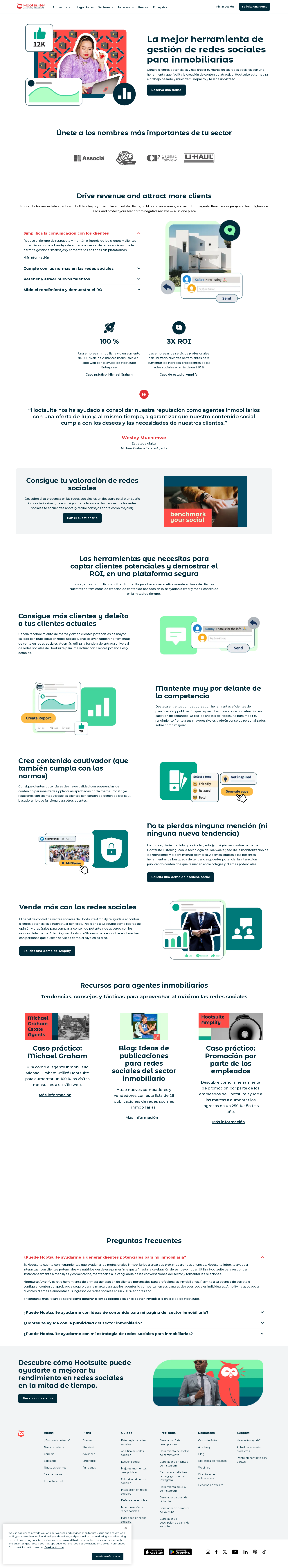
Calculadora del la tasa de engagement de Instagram (174, 1479)
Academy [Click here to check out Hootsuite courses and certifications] (204, 1450)
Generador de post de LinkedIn (174, 1502)
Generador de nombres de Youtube (174, 1513)
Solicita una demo (254, 6)
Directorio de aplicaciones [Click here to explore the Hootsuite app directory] (206, 1479)
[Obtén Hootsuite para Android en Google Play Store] (180, 1554)
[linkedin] (245, 1555)
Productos (61, 7)
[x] (224, 1555)
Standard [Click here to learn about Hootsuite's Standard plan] (88, 1450)
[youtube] (234, 1555)
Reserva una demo (166, 90)
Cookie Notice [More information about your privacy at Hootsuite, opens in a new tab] (54, 1547)
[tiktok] (264, 1555)
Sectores (106, 7)
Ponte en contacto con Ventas (252, 1462)
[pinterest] (255, 1555)
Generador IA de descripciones (170, 1445)
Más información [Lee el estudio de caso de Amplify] (228, 1122)
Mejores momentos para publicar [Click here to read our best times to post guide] (134, 1473)
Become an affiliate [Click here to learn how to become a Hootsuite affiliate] (210, 1488)
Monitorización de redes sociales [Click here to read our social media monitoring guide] (132, 1512)
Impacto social (53, 1484)
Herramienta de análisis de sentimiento (174, 1456)
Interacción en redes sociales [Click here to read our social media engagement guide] (134, 1494)
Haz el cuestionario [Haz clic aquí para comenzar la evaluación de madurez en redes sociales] (82, 518)
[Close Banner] (126, 1528)
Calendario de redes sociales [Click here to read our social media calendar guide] (133, 1484)
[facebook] (216, 1555)
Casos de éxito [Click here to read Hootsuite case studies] (207, 1443)
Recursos (126, 7)
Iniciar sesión (225, 6)
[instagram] (207, 1555)
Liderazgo (50, 1463)
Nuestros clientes (55, 1470)
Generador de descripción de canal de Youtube (175, 1525)
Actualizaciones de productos (249, 1452)
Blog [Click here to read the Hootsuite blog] (201, 1457)
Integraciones (84, 7)
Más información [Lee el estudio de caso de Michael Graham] (55, 1095)
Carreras (49, 1457)
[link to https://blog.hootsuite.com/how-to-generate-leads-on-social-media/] (117, 1299)
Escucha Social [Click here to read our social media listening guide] (130, 1464)
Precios (143, 7)
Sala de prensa (53, 1477)
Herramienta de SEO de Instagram (173, 1491)
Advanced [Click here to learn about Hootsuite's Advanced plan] (88, 1457)
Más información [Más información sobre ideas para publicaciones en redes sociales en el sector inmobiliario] (141, 1117)
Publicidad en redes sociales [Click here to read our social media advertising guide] (133, 1522)
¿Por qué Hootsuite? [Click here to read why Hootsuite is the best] (57, 1443)
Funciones (89, 1470)
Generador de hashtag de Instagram (174, 1466)
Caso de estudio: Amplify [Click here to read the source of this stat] (179, 374)
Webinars (204, 1470)
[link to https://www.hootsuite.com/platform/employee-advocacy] (37, 1282)
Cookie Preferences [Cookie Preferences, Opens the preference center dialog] (107, 1556)
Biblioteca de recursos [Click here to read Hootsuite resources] (212, 1463)
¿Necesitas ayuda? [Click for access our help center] (249, 1443)
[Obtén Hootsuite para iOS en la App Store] (154, 1554)
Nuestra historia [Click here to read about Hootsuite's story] (54, 1450)
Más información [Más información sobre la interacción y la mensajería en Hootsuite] (36, 257)
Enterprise (160, 7)
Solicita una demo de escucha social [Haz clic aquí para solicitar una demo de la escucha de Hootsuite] (180, 877)
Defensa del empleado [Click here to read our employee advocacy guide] (135, 1503)
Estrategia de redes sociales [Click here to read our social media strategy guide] (133, 1445)
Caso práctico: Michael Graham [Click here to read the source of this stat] (109, 374)
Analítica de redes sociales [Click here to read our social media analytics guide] (132, 1456)
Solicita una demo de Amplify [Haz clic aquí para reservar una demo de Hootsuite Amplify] (47, 951)
